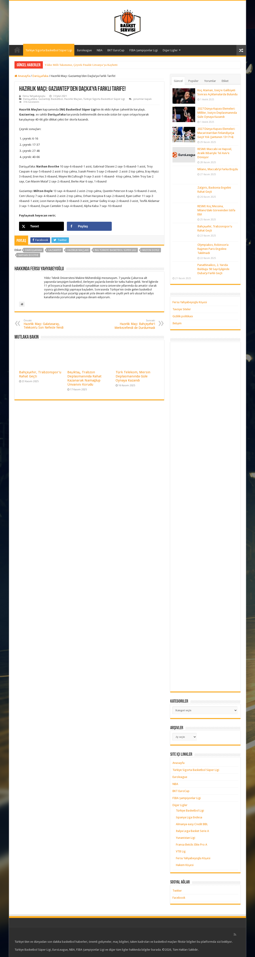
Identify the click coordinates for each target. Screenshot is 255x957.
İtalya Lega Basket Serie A (192, 831)
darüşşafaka (33, 250)
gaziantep (54, 250)
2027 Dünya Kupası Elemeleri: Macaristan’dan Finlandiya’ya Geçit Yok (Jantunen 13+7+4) (216, 133)
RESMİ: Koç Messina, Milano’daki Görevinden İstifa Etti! (216, 210)
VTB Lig (181, 851)
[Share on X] (41, 226)
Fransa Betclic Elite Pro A (191, 844)
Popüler (193, 81)
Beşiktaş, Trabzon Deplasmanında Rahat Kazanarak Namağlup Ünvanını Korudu (84, 378)
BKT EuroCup (115, 50)
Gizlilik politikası (182, 316)
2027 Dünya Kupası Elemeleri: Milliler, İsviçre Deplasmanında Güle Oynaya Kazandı (217, 112)
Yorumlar (210, 81)
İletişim (177, 323)
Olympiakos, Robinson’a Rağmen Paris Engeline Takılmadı (212, 249)
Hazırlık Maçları (73, 99)
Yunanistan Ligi (185, 837)
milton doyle (150, 250)
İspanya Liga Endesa (189, 817)
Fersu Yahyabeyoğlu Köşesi (189, 302)
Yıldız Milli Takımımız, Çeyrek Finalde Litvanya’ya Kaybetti (81, 64)
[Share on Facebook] (89, 226)
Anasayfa (17, 49)
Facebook (178, 897)
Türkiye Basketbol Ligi (190, 810)
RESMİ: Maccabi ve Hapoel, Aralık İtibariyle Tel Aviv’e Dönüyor (214, 153)
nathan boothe (28, 255)
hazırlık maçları (78, 250)
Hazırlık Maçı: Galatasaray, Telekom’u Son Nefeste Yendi (47, 324)
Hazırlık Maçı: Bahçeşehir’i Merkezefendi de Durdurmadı (132, 324)
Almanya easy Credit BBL (192, 824)
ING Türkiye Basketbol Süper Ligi (115, 250)
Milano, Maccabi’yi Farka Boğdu (217, 169)
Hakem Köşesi (185, 865)
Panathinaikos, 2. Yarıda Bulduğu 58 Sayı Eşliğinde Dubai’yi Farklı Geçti (213, 269)
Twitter (177, 890)
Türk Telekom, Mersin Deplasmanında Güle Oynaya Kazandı (133, 376)
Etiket (225, 81)
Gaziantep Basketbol (50, 99)
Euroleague (84, 50)
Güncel (178, 81)
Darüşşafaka (40, 76)
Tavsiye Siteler (181, 309)
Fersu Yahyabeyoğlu (34, 96)
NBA (99, 50)
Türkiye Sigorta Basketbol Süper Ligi (48, 50)
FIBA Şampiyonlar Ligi (143, 50)
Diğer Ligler (170, 50)
